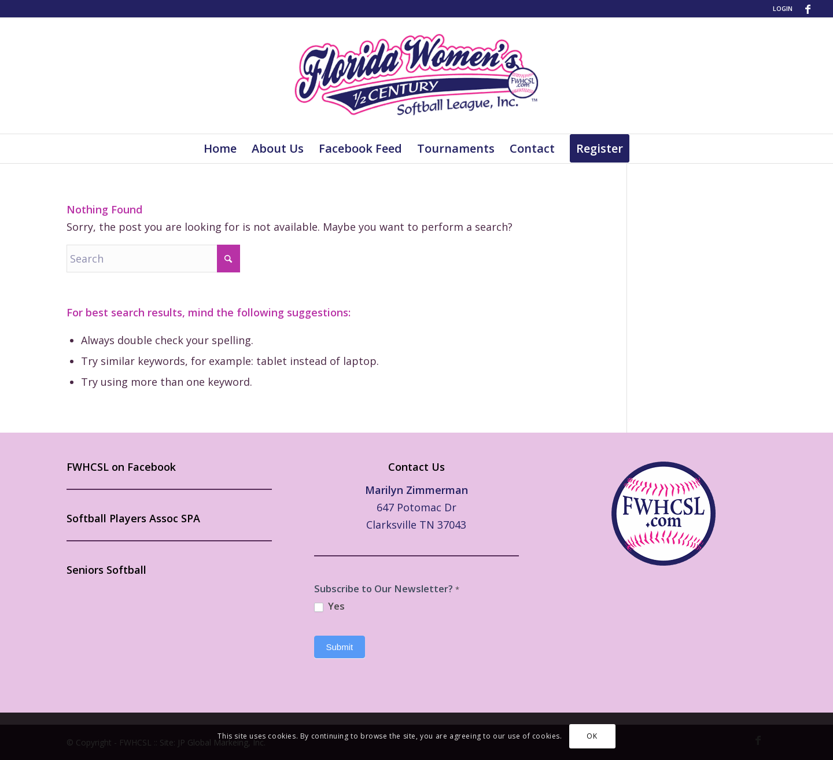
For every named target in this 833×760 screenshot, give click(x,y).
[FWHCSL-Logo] (416, 76)
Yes (329, 606)
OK (592, 736)
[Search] (153, 258)
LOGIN (783, 8)
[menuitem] (780, 9)
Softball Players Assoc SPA (133, 518)
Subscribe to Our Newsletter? (386, 588)
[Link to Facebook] (807, 8)
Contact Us (416, 467)
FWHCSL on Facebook (121, 467)
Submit (339, 647)
